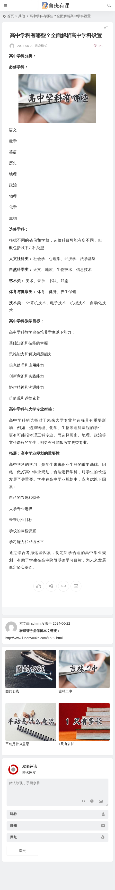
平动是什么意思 (17, 744)
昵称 (13, 814)
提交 (22, 851)
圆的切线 (12, 691)
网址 (13, 837)
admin (36, 623)
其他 (21, 16)
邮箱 (13, 825)
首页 (10, 16)
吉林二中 (65, 691)
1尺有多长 (66, 744)
